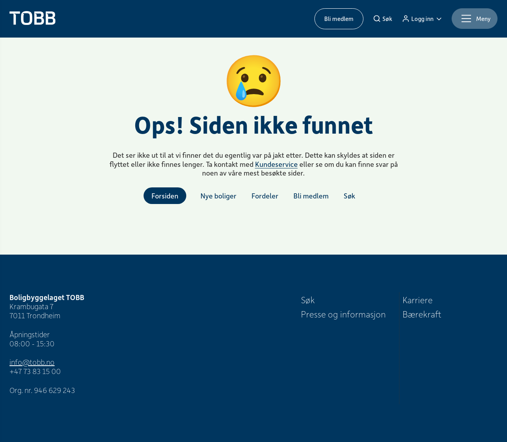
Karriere (418, 300)
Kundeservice (276, 164)
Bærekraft (422, 314)
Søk (308, 300)
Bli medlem (339, 19)
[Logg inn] (422, 19)
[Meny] (475, 18)
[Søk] (382, 19)
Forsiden (164, 195)
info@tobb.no (32, 362)
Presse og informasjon (343, 314)
